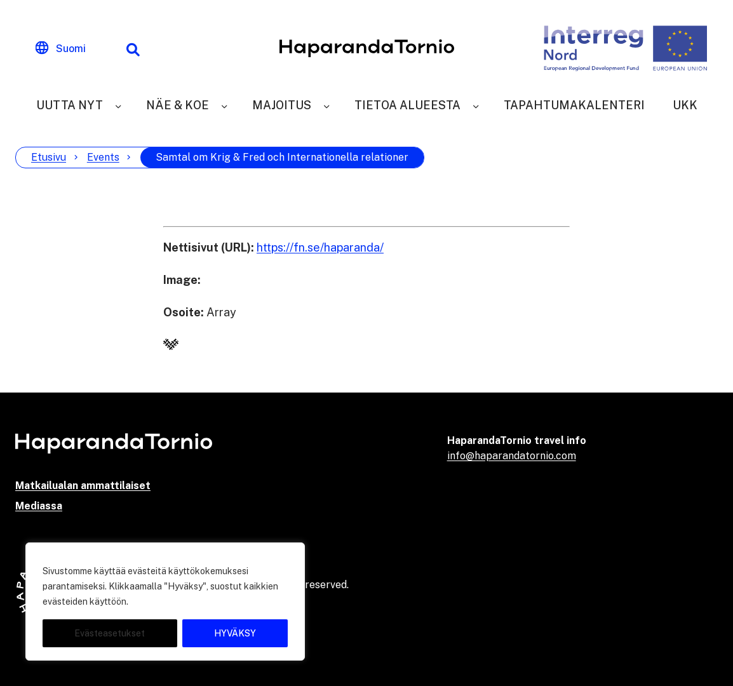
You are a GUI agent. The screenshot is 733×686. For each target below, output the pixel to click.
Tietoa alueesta (407, 105)
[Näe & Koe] (224, 105)
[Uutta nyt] (118, 105)
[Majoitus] (326, 105)
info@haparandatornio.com (511, 456)
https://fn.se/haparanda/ (320, 247)
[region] (165, 601)
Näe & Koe (177, 105)
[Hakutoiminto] (132, 48)
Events (103, 157)
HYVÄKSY (235, 633)
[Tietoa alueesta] (475, 105)
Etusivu (48, 157)
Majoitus (281, 105)
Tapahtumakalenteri (574, 105)
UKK (685, 105)
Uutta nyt (69, 105)
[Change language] (60, 48)
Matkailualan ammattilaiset (83, 486)
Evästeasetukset (109, 633)
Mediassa (38, 506)
